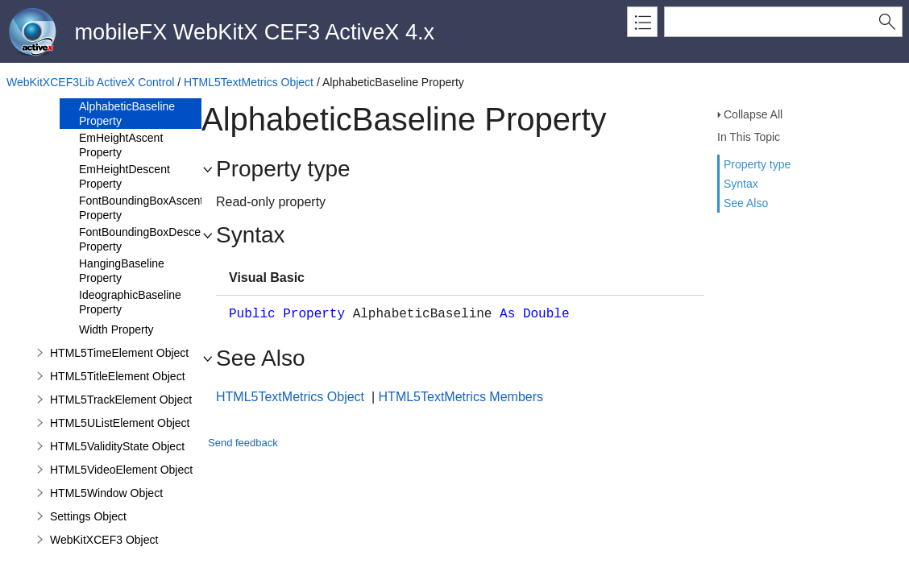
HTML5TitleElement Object (117, 376)
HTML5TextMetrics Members (461, 397)
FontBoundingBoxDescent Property (144, 239)
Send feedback (243, 443)
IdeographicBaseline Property (130, 302)
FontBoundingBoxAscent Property (141, 208)
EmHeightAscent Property (121, 145)
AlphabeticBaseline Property (127, 113)
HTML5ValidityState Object (117, 446)
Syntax (741, 183)
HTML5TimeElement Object (119, 352)
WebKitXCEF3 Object (104, 539)
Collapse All (753, 114)
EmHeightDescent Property (124, 176)
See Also (746, 203)
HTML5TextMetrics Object (248, 82)
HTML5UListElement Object (120, 422)
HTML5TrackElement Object (121, 399)
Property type (757, 164)
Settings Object (88, 516)
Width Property (116, 329)
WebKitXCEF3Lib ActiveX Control (90, 82)
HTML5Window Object (106, 493)
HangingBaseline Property (121, 270)
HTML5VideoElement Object (121, 469)
